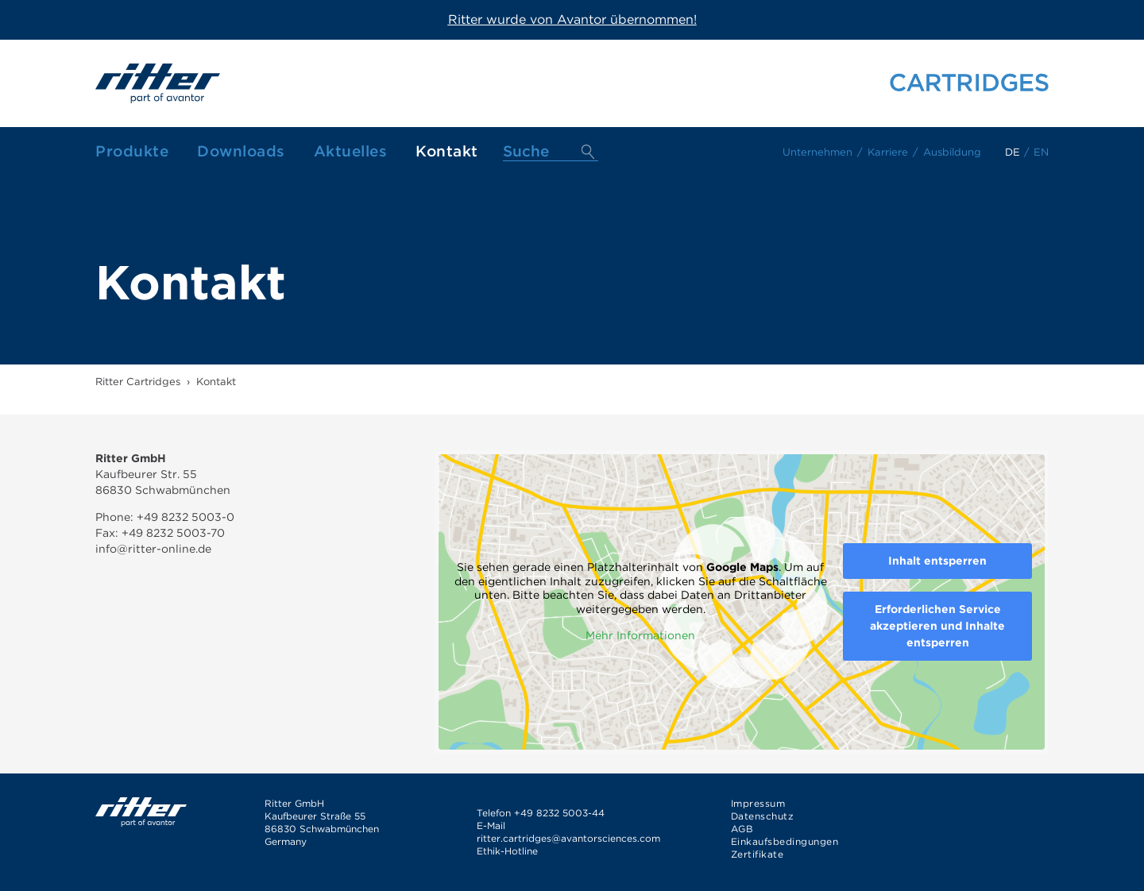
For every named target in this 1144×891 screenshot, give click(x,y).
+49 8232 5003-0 (183, 517)
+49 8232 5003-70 (173, 532)
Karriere (888, 152)
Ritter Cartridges (137, 382)
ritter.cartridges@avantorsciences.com (568, 838)
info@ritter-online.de (153, 548)
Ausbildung (952, 152)
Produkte (131, 151)
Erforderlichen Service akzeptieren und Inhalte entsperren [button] (937, 626)
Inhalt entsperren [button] (937, 560)
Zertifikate (757, 854)
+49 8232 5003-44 (559, 813)
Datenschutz (762, 816)
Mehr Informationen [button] (640, 635)
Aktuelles (351, 151)
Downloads (241, 151)
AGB (742, 829)
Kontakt (446, 151)
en (1041, 152)
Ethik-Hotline (507, 851)
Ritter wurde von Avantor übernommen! (572, 19)
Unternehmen (817, 152)
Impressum (758, 803)
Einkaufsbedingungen (785, 841)
